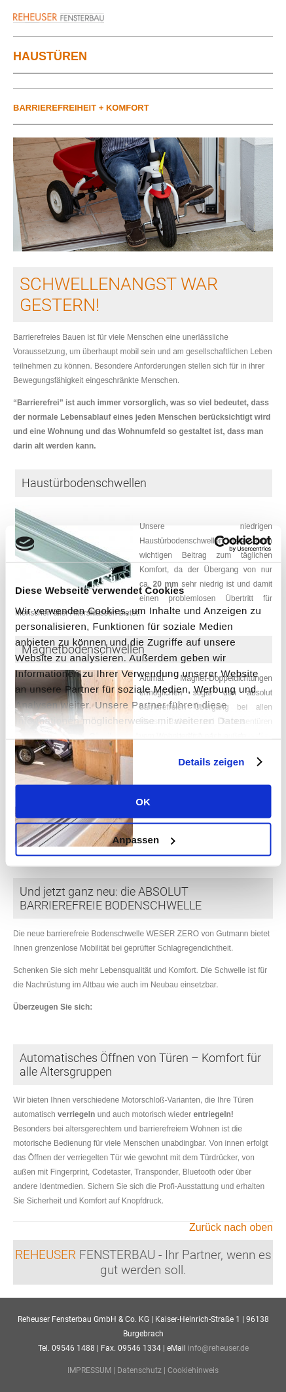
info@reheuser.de (218, 1348)
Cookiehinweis (193, 1370)
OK (143, 801)
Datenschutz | (142, 1370)
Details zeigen (211, 761)
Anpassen (143, 839)
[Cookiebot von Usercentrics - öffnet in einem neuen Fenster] (213, 544)
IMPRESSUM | (92, 1370)
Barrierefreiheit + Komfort (81, 108)
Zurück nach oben (231, 1227)
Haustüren (50, 56)
